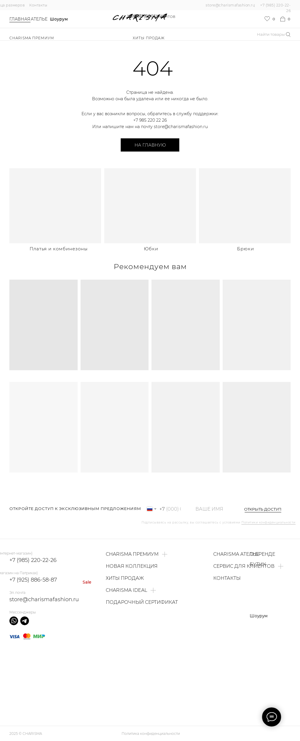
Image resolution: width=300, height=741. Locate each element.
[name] (212, 509)
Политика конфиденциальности (151, 733)
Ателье (39, 19)
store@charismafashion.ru (230, 5)
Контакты (38, 5)
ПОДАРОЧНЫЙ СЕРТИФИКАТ (142, 602)
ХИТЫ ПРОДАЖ (149, 38)
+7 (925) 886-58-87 (33, 580)
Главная (19, 19)
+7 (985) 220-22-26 (33, 560)
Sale (87, 582)
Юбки (151, 248)
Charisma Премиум (31, 38)
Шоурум (59, 19)
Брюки (245, 248)
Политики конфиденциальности (268, 522)
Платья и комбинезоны (59, 248)
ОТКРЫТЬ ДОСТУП (263, 509)
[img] (55, 205)
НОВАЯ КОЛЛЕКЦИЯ (147, 15)
